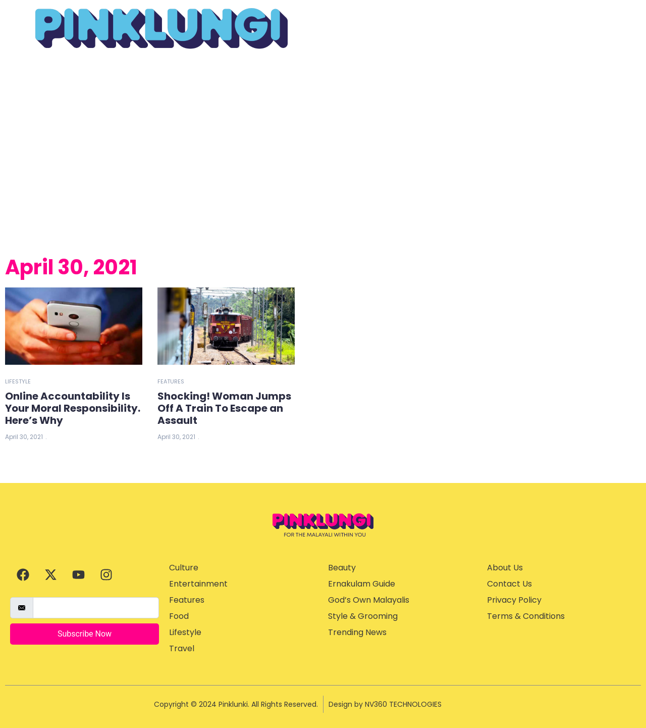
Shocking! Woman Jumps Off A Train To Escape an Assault (224, 408)
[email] (96, 607)
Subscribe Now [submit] (85, 634)
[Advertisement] (323, 151)
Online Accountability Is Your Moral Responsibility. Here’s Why (72, 408)
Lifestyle (18, 381)
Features (170, 381)
